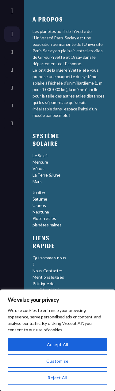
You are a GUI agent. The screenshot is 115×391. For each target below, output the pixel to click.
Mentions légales (48, 277)
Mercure (40, 162)
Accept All (57, 344)
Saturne (40, 198)
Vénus (38, 168)
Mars (37, 181)
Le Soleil (40, 155)
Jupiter (39, 192)
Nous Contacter (47, 270)
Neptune (41, 211)
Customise (57, 361)
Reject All (57, 377)
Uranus (39, 205)
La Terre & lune (46, 175)
